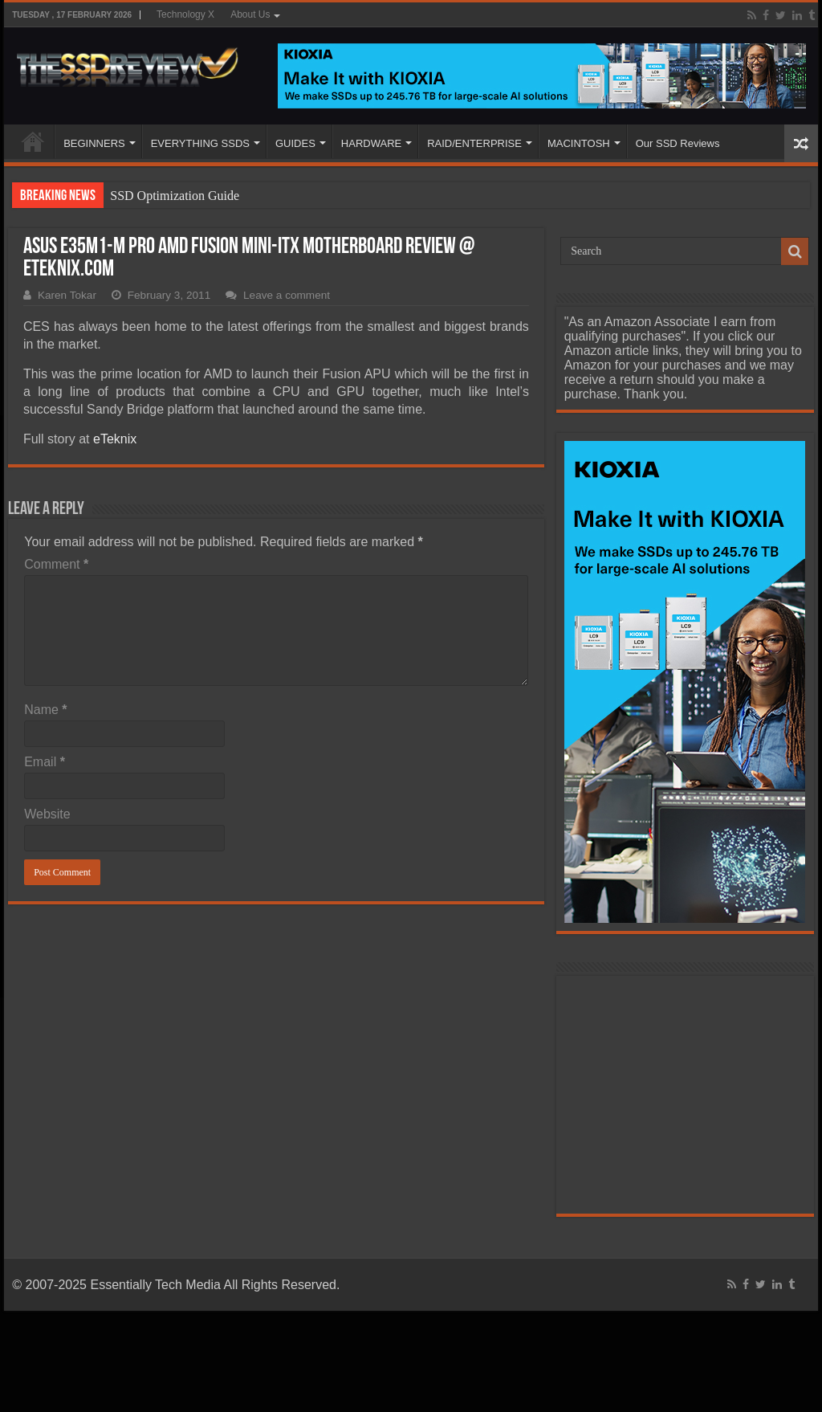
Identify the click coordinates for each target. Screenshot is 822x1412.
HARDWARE (371, 143)
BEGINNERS (94, 143)
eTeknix (114, 439)
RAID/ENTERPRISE (474, 143)
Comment (56, 564)
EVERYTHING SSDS (200, 143)
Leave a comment (286, 295)
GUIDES (295, 143)
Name (45, 709)
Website (47, 814)
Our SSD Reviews (678, 143)
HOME (33, 141)
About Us (250, 14)
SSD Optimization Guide (174, 195)
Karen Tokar (67, 295)
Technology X (185, 14)
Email (44, 762)
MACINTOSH (578, 143)
